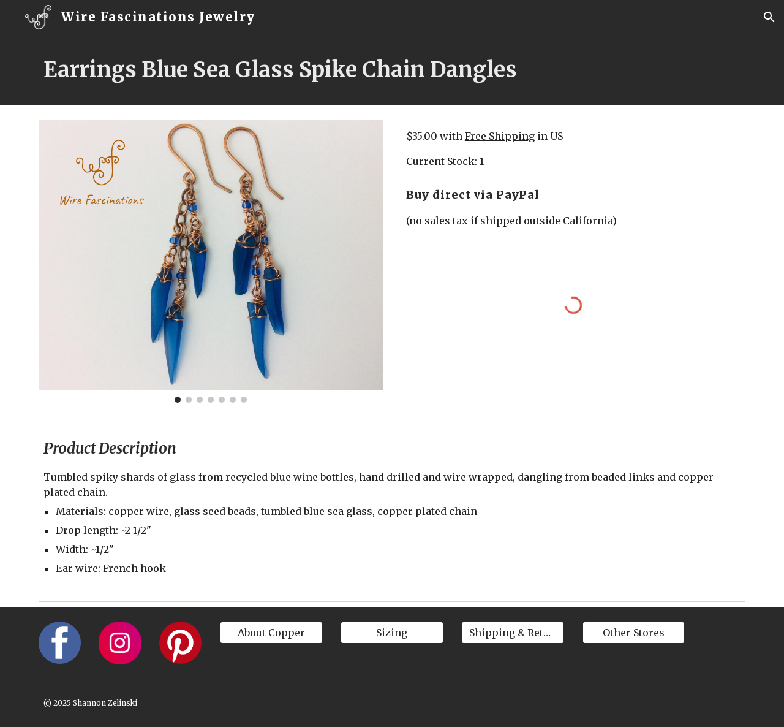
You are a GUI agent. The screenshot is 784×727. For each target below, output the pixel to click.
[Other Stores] (634, 632)
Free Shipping (500, 136)
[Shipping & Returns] (513, 632)
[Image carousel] (211, 261)
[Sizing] (392, 632)
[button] (769, 17)
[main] (392, 70)
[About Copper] (271, 632)
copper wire (138, 511)
